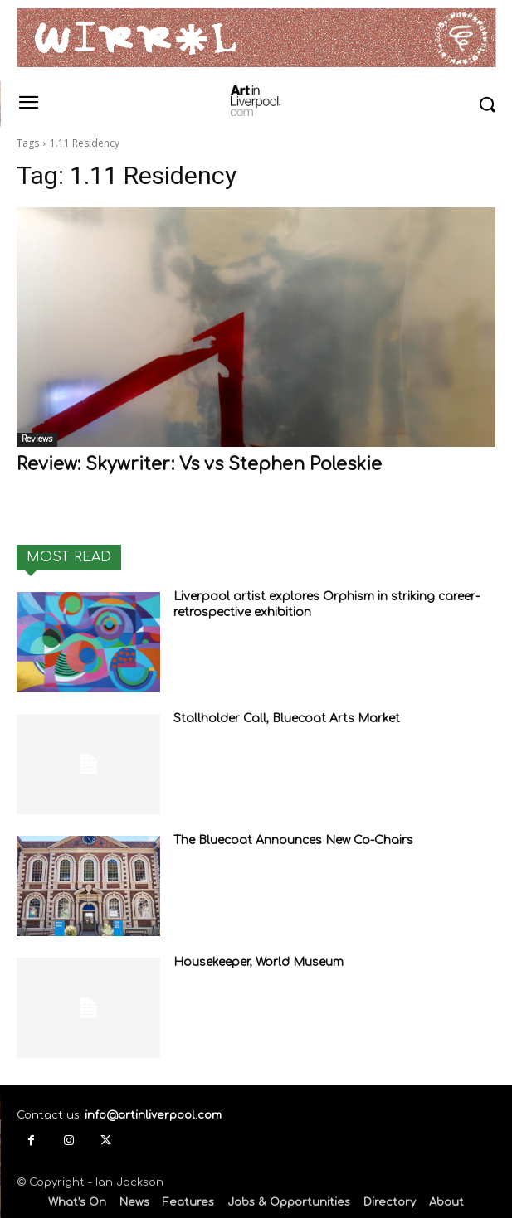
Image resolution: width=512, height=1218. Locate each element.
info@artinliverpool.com (153, 1115)
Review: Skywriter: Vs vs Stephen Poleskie (199, 464)
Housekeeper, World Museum (258, 962)
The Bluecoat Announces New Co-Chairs (293, 840)
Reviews (37, 439)
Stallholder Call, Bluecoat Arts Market (286, 718)
